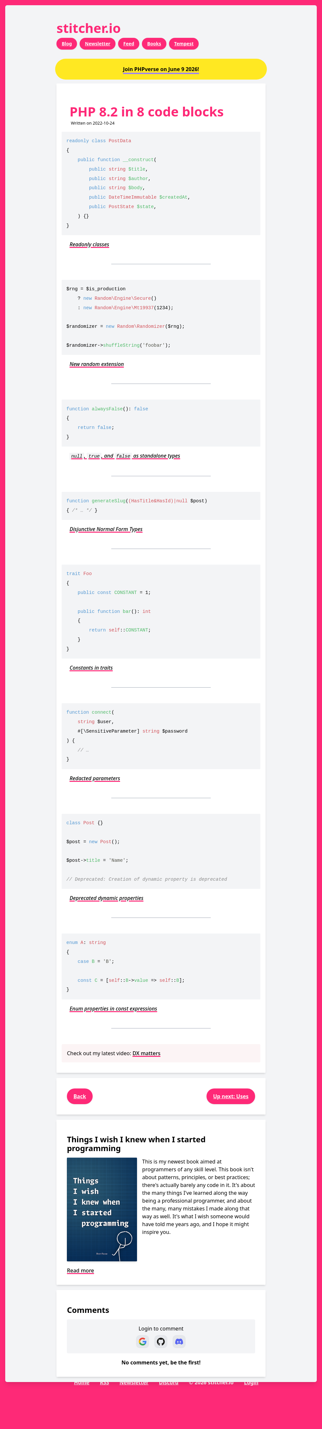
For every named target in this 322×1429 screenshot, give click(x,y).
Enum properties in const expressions (113, 1008)
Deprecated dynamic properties (106, 898)
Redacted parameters (94, 778)
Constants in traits (91, 667)
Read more (80, 1270)
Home (81, 1382)
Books (154, 43)
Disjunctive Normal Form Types (106, 529)
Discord (168, 1382)
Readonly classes (89, 244)
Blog (67, 43)
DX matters (146, 1053)
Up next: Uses (231, 1096)
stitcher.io (88, 28)
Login (251, 1382)
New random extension (96, 364)
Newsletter (97, 43)
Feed (128, 43)
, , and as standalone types (124, 455)
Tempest (183, 43)
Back (79, 1096)
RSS (104, 1382)
